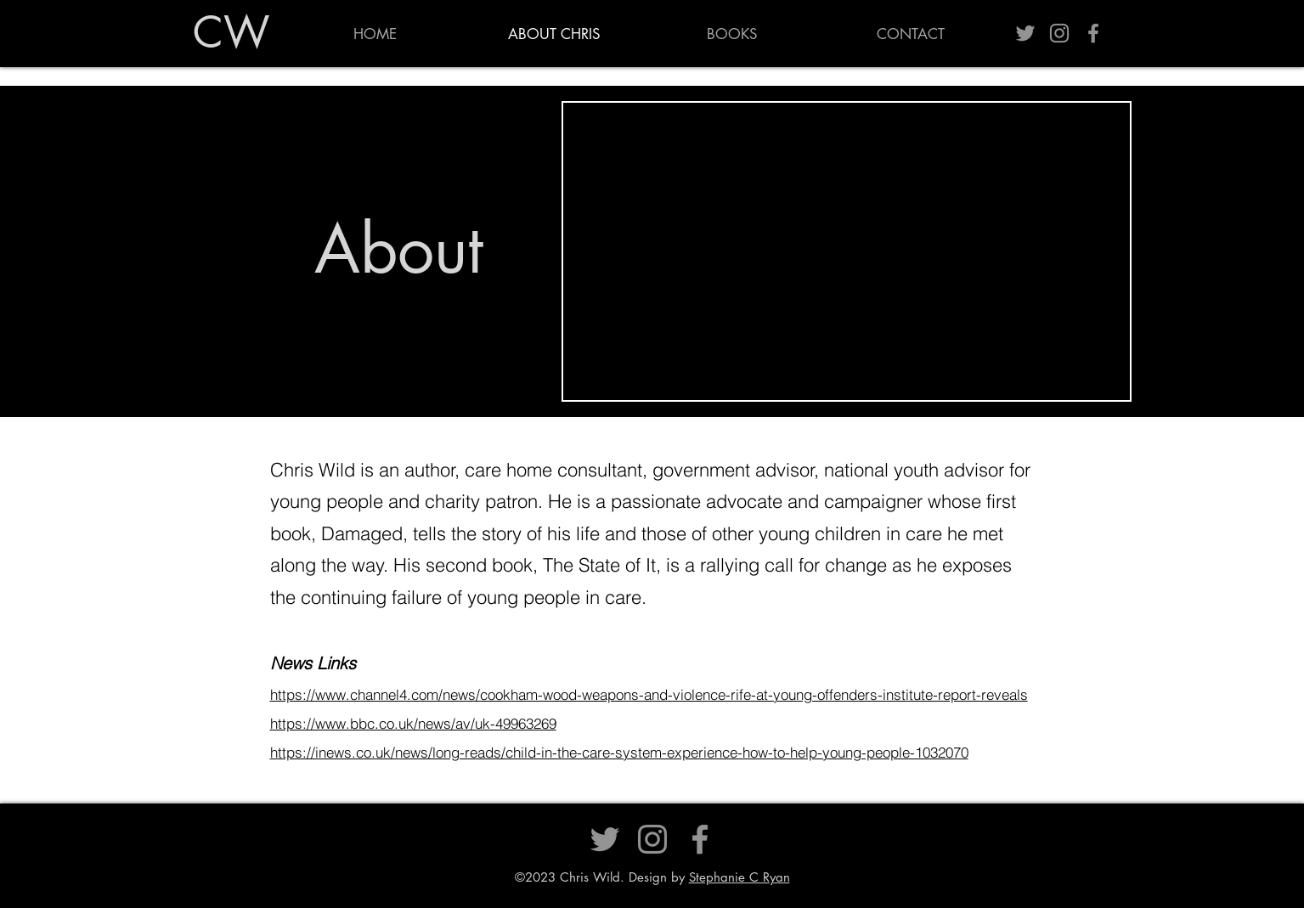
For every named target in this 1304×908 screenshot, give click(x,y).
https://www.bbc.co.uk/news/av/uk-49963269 (413, 723)
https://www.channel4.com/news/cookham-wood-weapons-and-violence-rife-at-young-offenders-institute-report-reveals (649, 694)
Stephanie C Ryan (739, 877)
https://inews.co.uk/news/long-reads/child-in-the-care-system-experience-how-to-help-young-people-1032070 (619, 752)
